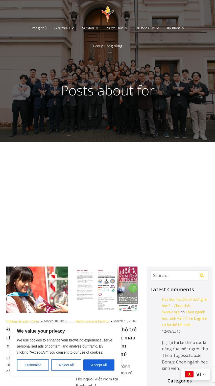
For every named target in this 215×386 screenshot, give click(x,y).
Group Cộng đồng (107, 46)
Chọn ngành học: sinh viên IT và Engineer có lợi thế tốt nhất (185, 318)
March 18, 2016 (55, 321)
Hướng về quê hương (22, 321)
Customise (33, 365)
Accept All (99, 365)
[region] (65, 349)
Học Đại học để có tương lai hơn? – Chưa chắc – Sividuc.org (184, 305)
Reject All (66, 365)
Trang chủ (38, 28)
